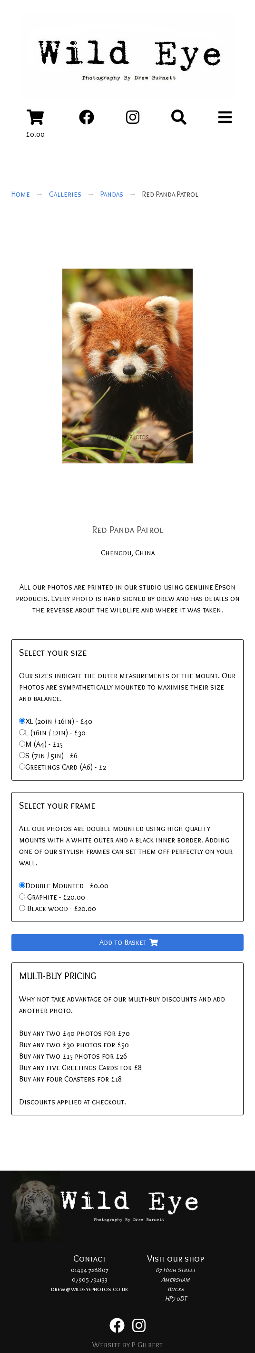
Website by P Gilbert (127, 1344)
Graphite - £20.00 (55, 897)
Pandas (111, 194)
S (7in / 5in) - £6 (51, 755)
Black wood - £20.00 (60, 908)
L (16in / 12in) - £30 (55, 732)
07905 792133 (90, 1279)
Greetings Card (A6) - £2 (65, 767)
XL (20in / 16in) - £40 (58, 721)
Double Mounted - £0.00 (66, 885)
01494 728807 (89, 1269)
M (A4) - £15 (44, 744)
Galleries (65, 194)
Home (20, 194)
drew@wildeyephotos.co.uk (89, 1289)
